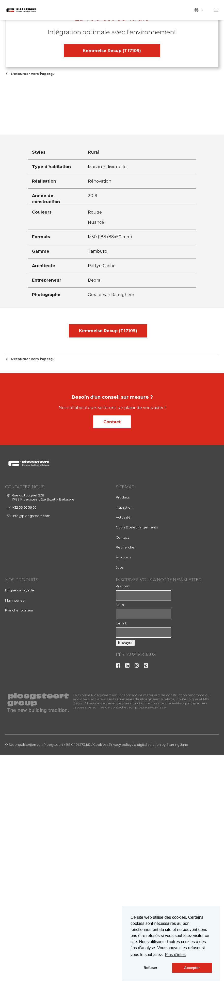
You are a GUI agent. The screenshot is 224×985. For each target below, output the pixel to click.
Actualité (123, 752)
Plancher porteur (19, 845)
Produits (123, 732)
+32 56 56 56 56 (24, 742)
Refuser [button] (150, 968)
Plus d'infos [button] (175, 954)
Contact (112, 656)
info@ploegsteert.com (31, 751)
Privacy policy (120, 979)
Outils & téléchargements (137, 762)
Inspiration (124, 742)
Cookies (99, 979)
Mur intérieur (15, 835)
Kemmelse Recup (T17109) (112, 171)
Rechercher (126, 782)
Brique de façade (19, 825)
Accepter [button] (192, 968)
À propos (123, 792)
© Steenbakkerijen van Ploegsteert (34, 979)
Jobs (119, 802)
